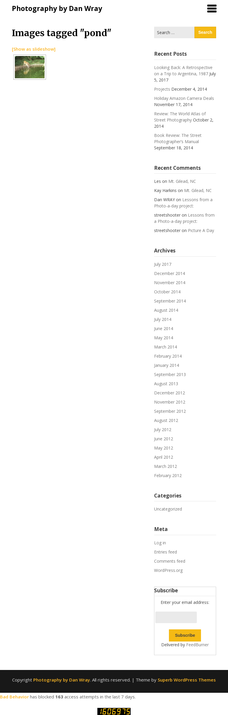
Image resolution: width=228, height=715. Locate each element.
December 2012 (169, 393)
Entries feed (165, 552)
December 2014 (169, 273)
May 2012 (163, 448)
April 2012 (163, 457)
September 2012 (170, 411)
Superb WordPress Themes (187, 680)
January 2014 (166, 365)
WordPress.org (168, 570)
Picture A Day (201, 230)
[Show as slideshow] (34, 49)
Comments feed (169, 561)
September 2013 (170, 374)
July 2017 (162, 264)
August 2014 (166, 310)
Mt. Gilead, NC (182, 181)
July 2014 (162, 319)
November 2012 (169, 402)
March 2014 (165, 347)
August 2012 (166, 420)
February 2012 (168, 475)
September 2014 (170, 301)
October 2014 (167, 292)
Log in (160, 543)
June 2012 (163, 439)
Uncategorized (168, 509)
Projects (162, 89)
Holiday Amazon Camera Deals (184, 98)
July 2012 (162, 429)
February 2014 (168, 356)
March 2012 (165, 466)
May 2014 (163, 337)
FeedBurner (197, 644)
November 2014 (169, 282)
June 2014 (163, 328)
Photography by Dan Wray (57, 8)
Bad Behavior (14, 697)
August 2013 (166, 383)
